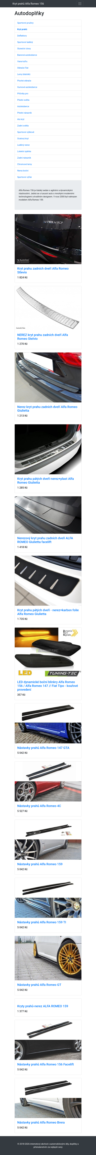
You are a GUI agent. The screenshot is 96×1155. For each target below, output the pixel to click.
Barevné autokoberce (27, 55)
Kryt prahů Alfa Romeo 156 (28, 3)
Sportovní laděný (25, 42)
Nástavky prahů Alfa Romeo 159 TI (41, 922)
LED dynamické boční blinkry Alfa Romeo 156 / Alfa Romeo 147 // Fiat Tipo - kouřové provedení (47, 685)
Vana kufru (22, 61)
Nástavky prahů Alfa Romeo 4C (39, 806)
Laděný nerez (23, 145)
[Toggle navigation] (80, 3)
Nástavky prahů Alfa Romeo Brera (41, 1122)
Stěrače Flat (22, 68)
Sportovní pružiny (25, 23)
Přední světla (23, 100)
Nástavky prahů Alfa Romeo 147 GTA (43, 748)
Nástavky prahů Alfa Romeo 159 (40, 864)
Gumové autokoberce (27, 87)
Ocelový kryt (23, 138)
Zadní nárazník (24, 158)
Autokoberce (23, 106)
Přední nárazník (24, 113)
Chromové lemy (24, 164)
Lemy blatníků (23, 74)
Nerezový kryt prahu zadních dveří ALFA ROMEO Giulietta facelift (45, 540)
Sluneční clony (24, 48)
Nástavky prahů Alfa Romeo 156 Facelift (45, 1064)
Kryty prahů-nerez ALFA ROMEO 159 (42, 1006)
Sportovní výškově (25, 132)
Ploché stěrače (24, 80)
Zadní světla (23, 125)
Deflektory (22, 35)
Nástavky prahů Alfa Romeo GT (39, 985)
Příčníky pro (22, 93)
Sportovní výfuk (24, 177)
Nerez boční (22, 170)
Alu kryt (20, 119)
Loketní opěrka (24, 151)
